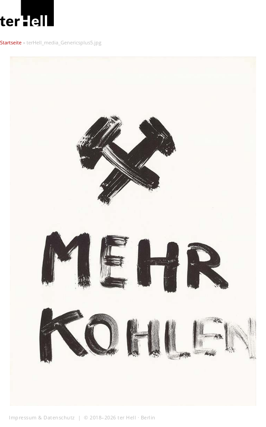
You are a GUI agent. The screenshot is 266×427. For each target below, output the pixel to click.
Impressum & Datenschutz (42, 417)
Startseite (11, 42)
